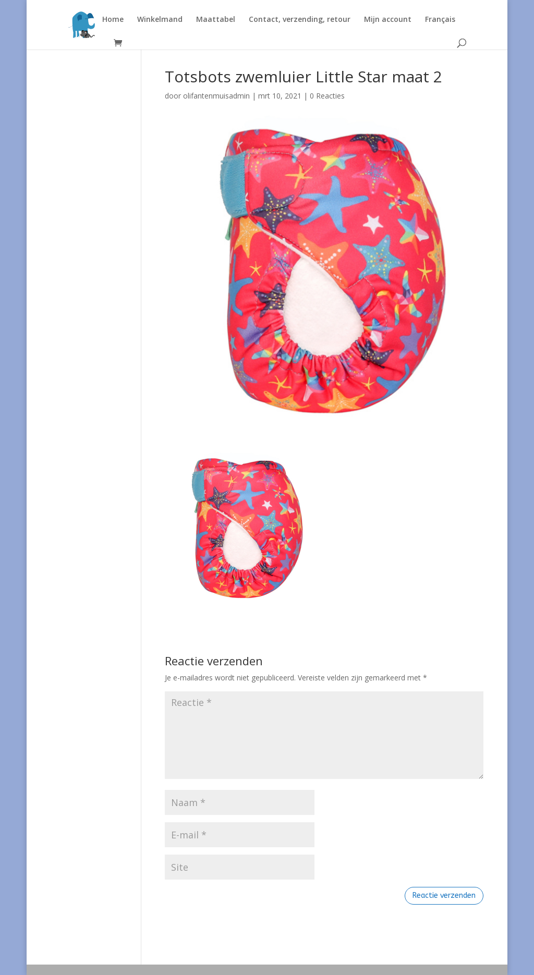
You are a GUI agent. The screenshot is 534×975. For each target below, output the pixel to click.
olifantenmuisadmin (216, 96)
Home (113, 20)
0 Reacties (327, 96)
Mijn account (387, 20)
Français (440, 20)
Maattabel (215, 20)
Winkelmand (160, 20)
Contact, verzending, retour (299, 20)
